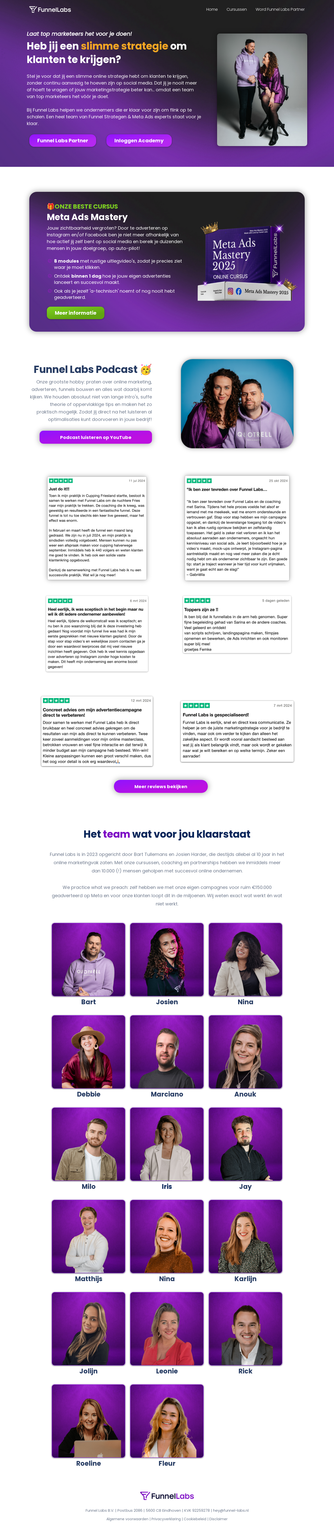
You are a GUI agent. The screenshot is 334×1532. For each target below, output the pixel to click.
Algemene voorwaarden (127, 1518)
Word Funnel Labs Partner (280, 9)
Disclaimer (218, 1518)
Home (212, 9)
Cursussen (237, 9)
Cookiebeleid (195, 1518)
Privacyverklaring (166, 1518)
